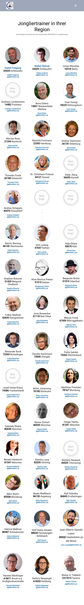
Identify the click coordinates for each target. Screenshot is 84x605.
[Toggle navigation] (75, 5)
